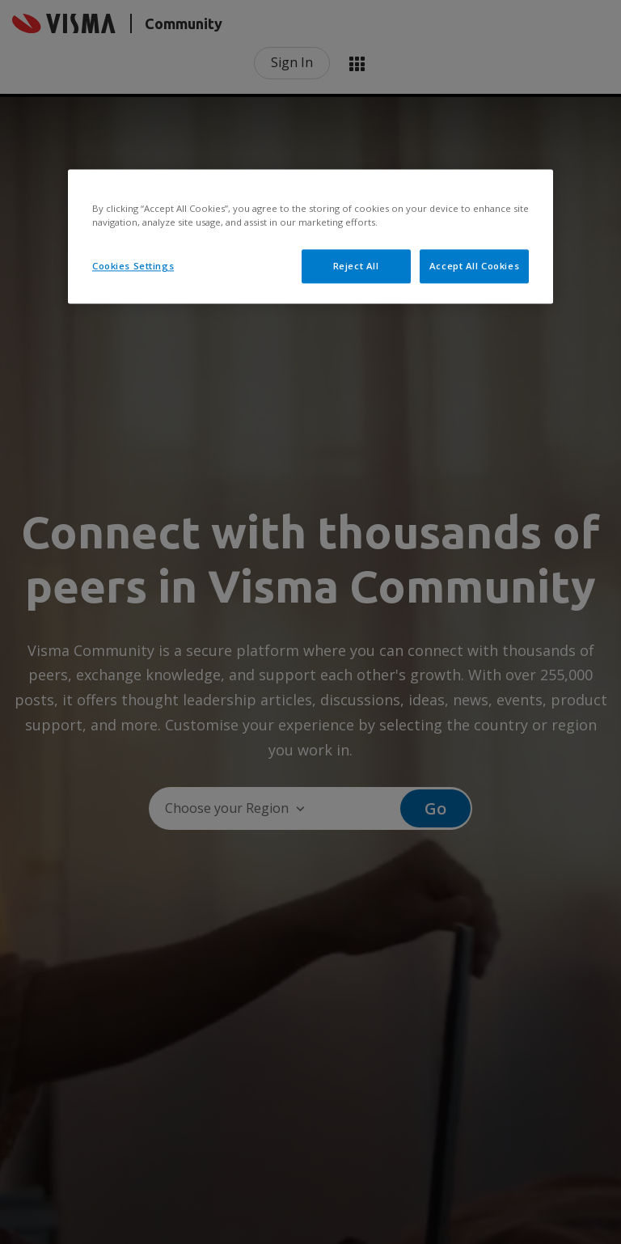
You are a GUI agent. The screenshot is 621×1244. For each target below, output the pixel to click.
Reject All (356, 266)
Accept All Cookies (474, 266)
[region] (310, 236)
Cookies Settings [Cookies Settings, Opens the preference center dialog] (133, 266)
